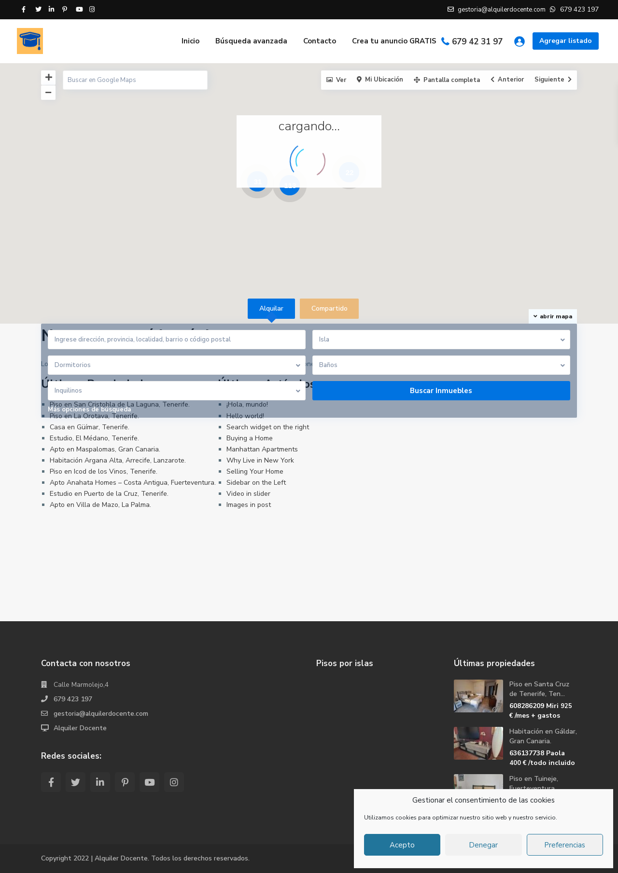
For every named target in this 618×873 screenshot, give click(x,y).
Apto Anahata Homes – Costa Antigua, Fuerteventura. (133, 482)
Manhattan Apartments (262, 449)
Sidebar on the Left (256, 482)
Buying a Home (249, 438)
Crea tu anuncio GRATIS (394, 41)
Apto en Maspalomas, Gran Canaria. (105, 449)
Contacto (319, 41)
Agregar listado (565, 40)
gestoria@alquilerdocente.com (101, 713)
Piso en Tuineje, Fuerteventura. (533, 783)
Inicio (190, 41)
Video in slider (248, 493)
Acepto (402, 845)
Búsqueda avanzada (251, 41)
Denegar (483, 845)
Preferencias (564, 845)
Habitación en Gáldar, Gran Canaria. (543, 736)
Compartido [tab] (329, 308)
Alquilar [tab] (271, 308)
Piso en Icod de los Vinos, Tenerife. (103, 471)
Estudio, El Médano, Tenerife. (94, 438)
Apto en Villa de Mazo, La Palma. (100, 504)
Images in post (248, 504)
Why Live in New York (260, 460)
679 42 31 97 (477, 41)
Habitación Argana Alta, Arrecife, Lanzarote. (118, 460)
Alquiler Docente (80, 728)
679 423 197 (73, 699)
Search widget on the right (267, 427)
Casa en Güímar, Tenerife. (89, 427)
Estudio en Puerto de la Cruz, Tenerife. (109, 493)
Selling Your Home (254, 471)
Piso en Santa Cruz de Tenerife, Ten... (539, 689)
